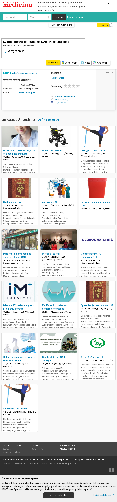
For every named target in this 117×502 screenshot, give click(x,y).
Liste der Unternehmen (61, 25)
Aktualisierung (59, 99)
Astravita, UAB (50, 202)
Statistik (88, 459)
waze (85, 63)
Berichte (42, 6)
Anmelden (99, 459)
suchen (59, 17)
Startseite (7, 449)
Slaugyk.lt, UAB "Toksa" (93, 150)
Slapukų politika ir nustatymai (71, 459)
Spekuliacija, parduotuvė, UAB (97, 305)
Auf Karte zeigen (49, 119)
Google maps (70, 62)
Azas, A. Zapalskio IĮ (92, 357)
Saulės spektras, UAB (19, 459)
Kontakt (33, 459)
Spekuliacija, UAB (12, 202)
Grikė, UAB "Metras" (52, 150)
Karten (78, 2)
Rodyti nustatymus (103, 495)
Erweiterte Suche (75, 17)
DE (109, 3)
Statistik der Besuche (63, 96)
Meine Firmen (46, 10)
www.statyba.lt (21, 463)
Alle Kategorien (66, 2)
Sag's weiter (58, 102)
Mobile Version (67, 449)
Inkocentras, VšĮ (51, 253)
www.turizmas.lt (48, 463)
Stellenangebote (78, 6)
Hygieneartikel (57, 78)
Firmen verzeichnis (48, 2)
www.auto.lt (34, 463)
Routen (41, 449)
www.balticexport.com (66, 463)
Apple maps (101, 62)
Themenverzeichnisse (12, 452)
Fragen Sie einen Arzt (58, 6)
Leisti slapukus (59, 495)
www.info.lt (8, 463)
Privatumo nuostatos (47, 459)
